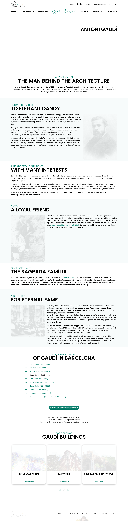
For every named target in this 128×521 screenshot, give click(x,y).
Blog (88, 4)
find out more (29, 481)
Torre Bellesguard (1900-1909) (42, 382)
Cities (79, 4)
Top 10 (13, 12)
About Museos (100, 4)
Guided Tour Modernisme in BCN (64, 408)
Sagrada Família (69, 278)
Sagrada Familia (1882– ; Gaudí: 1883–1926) (48, 397)
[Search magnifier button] (115, 4)
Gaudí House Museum (59, 225)
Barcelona (64, 11)
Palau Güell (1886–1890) (40, 371)
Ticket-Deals (112, 12)
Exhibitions (98, 12)
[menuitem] (110, 4)
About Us (60, 513)
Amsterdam (73, 513)
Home (71, 4)
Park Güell (75, 225)
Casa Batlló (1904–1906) (40, 386)
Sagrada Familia (27, 12)
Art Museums (43, 12)
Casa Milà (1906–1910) (39, 390)
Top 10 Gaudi (84, 12)
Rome (104, 513)
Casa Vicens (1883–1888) (40, 364)
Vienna (114, 513)
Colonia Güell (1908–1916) (40, 393)
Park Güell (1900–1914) (39, 379)
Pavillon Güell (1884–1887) (40, 368)
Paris (96, 513)
